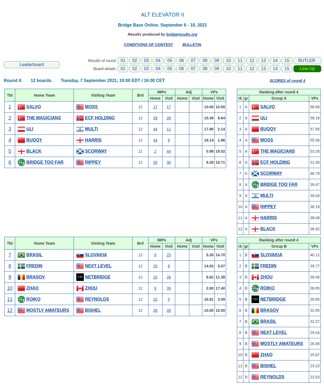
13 (263, 60)
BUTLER (306, 60)
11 (240, 60)
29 (155, 118)
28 (169, 118)
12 (251, 60)
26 (169, 277)
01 (123, 60)
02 (134, 60)
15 (287, 60)
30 (169, 162)
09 (216, 60)
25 (169, 255)
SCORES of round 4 (287, 80)
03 (146, 60)
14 (275, 60)
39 (169, 288)
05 (169, 60)
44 (155, 129)
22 (155, 277)
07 (193, 60)
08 (205, 60)
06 (181, 60)
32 (155, 299)
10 (228, 60)
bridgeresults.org (181, 34)
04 (158, 60)
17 (155, 107)
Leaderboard (31, 64)
